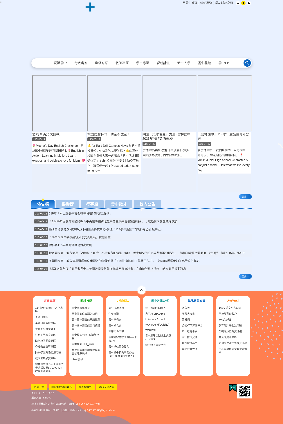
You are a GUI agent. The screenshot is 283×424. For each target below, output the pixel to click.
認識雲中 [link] (60, 63)
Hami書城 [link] (77, 359)
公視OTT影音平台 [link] (192, 325)
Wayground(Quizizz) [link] (157, 324)
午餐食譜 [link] (114, 313)
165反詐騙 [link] (225, 319)
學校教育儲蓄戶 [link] (228, 313)
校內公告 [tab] (147, 204)
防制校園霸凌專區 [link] (45, 340)
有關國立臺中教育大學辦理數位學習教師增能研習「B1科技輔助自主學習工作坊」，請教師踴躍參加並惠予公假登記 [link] (116, 261)
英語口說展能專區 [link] (45, 323)
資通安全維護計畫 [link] (45, 328)
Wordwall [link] (150, 330)
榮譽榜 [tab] (68, 204)
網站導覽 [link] (206, 2)
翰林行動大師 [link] (189, 348)
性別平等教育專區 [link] (45, 334)
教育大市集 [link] (188, 313)
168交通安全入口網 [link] (230, 307)
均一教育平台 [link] (189, 331)
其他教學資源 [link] (196, 300)
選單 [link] (142, 290)
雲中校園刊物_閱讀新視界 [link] (85, 336)
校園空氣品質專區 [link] (45, 358)
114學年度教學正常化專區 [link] (49, 309)
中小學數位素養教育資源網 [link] (233, 350)
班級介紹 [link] (101, 63)
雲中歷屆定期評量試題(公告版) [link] (158, 337)
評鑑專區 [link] (49, 300)
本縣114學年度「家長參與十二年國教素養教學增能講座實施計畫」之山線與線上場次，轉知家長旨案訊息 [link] (110, 269)
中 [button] (243, 3)
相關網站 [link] (123, 300)
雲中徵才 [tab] (119, 204)
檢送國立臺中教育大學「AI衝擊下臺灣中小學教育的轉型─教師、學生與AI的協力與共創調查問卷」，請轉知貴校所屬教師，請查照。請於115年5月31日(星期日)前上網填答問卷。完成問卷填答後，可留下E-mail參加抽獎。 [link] (143, 253)
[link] (233, 388)
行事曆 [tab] (92, 204)
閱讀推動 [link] (86, 300)
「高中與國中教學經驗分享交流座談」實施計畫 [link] (72, 237)
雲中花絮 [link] (204, 63)
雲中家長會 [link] (115, 319)
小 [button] (238, 3)
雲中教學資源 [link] (160, 300)
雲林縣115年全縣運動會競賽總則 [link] (63, 245)
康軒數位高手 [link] (189, 343)
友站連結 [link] (233, 300)
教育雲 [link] (186, 307)
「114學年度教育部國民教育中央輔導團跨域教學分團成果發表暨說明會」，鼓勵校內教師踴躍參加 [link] (105, 221)
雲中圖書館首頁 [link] (81, 307)
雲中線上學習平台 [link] (155, 344)
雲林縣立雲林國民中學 (142, 29)
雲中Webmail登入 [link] (155, 307)
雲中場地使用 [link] (116, 307)
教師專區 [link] (122, 63)
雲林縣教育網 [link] (224, 2)
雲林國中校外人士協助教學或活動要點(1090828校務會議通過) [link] (49, 368)
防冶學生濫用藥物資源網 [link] (233, 343)
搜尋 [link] (247, 63)
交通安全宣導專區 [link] (45, 346)
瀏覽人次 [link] (36, 397)
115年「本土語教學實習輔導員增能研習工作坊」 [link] (73, 214)
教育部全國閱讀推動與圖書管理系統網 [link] (86, 352)
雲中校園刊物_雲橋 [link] (83, 344)
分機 (96, 403)
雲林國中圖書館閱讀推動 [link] (86, 319)
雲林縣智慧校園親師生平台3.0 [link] (123, 339)
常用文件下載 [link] (116, 331)
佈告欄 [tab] (43, 204)
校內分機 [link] (39, 386)
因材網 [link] (186, 319)
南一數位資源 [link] (189, 337)
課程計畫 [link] (163, 63)
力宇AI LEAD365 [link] (155, 313)
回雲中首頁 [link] (190, 2)
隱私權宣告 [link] (85, 386)
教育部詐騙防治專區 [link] (230, 325)
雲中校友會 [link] (115, 325)
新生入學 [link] (183, 63)
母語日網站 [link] (41, 317)
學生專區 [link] (142, 63)
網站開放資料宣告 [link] (61, 386)
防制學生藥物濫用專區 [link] (48, 352)
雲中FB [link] (223, 63)
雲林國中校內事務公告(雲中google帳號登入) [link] (121, 354)
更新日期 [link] (36, 393)
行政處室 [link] (81, 63)
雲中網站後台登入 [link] (119, 346)
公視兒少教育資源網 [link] (230, 331)
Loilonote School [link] (155, 319)
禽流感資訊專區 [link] (228, 337)
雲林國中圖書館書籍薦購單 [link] (86, 327)
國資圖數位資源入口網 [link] (85, 313)
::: (1, 1)
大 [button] (249, 3)
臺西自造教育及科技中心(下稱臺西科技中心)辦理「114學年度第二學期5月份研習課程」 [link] (98, 229)
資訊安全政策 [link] (106, 386)
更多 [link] (244, 196)
